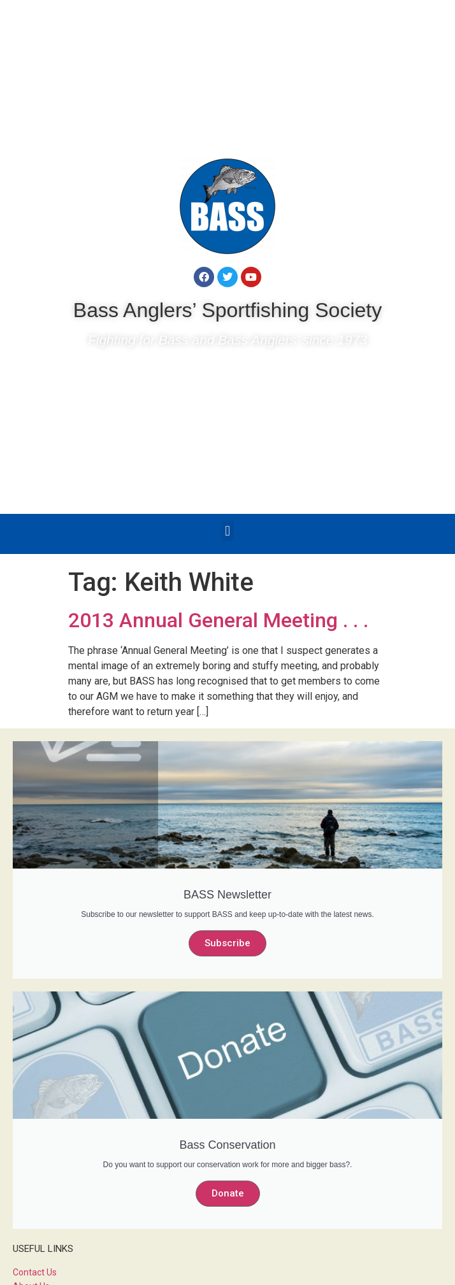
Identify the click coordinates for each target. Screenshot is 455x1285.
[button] (227, 530)
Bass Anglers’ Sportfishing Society (227, 310)
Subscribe (227, 943)
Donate (228, 1193)
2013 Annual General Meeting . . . (218, 620)
